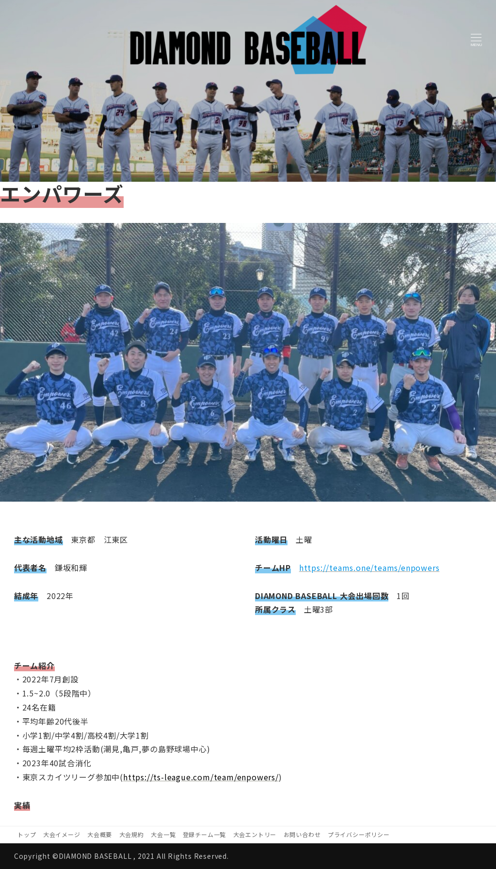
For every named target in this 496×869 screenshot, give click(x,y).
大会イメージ (61, 834)
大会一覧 (163, 834)
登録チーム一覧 (204, 834)
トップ (26, 834)
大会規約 (131, 834)
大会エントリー (255, 834)
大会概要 (99, 834)
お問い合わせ (302, 834)
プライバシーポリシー (359, 834)
